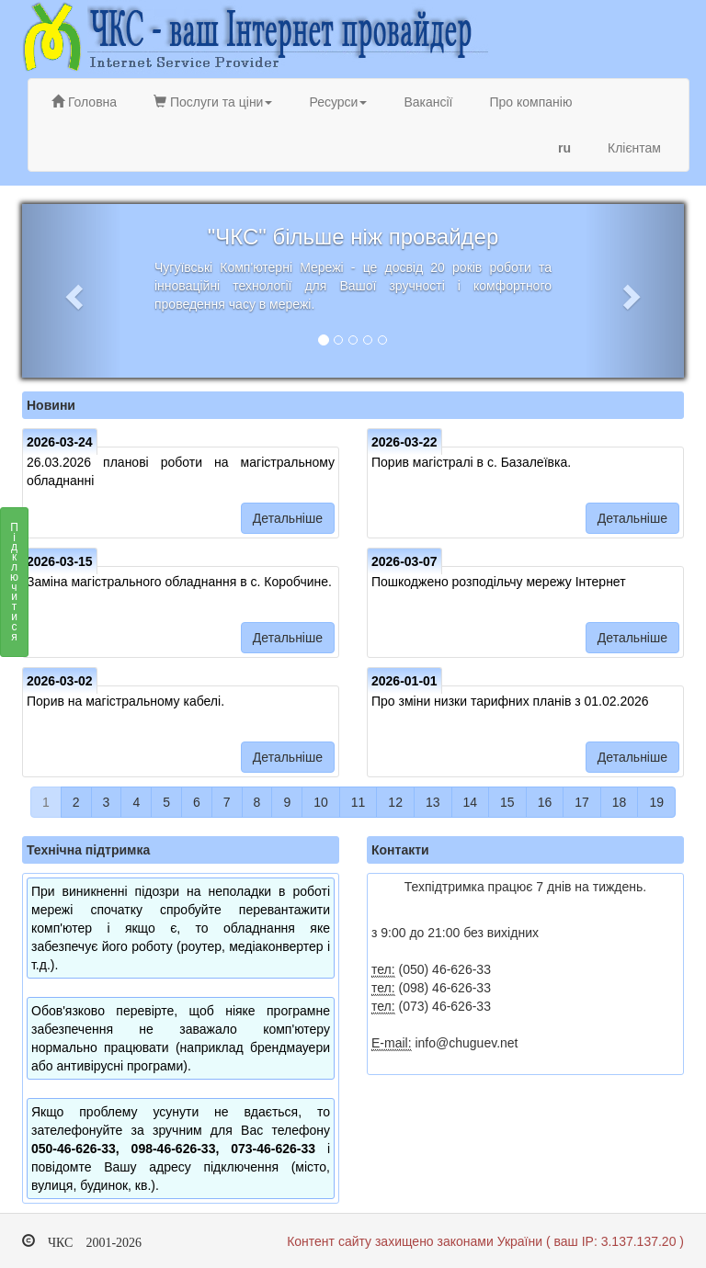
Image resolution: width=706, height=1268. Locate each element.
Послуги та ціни (213, 102)
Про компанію (530, 102)
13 (433, 802)
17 (582, 802)
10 (320, 802)
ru (564, 148)
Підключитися (14, 587)
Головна (84, 102)
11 (358, 802)
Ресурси (338, 102)
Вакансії (428, 102)
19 (656, 802)
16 (545, 802)
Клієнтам (634, 148)
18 (619, 802)
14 (470, 802)
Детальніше (288, 518)
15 (507, 802)
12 (395, 802)
